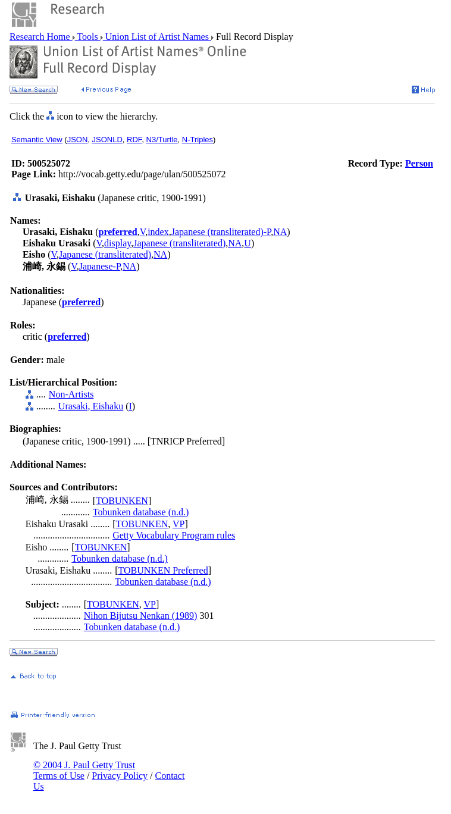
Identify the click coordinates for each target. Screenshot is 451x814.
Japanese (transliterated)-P (221, 232)
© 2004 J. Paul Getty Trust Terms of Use (84, 770)
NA (280, 232)
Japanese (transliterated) (179, 243)
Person (419, 163)
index (158, 232)
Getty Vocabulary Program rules (173, 535)
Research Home (41, 37)
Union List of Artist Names (157, 37)
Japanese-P (99, 266)
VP (178, 524)
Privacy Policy (120, 776)
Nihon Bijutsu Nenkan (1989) (141, 615)
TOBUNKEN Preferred (163, 570)
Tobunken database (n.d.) (141, 512)
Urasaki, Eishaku (90, 406)
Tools (88, 37)
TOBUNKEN (122, 501)
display (117, 243)
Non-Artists (71, 394)
